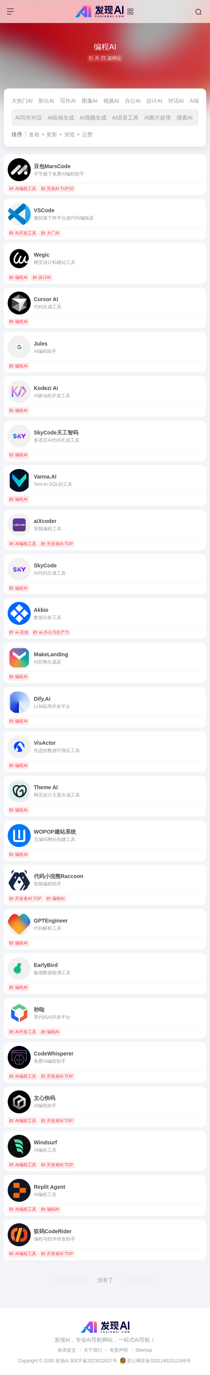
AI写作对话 (28, 118)
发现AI (62, 1361)
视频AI (111, 101)
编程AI (18, 277)
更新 (51, 134)
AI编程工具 (22, 188)
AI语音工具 (125, 118)
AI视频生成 (93, 118)
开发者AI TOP (57, 543)
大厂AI (50, 233)
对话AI (176, 101)
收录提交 (67, 1350)
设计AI (154, 101)
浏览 (69, 134)
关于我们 (93, 1350)
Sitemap (144, 1350)
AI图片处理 (157, 118)
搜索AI (184, 118)
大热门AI (22, 101)
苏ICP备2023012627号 (93, 1361)
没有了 (105, 1280)
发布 (34, 134)
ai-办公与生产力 (51, 632)
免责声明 (118, 1350)
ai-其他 (18, 632)
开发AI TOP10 (57, 188)
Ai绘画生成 (61, 118)
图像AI (90, 101)
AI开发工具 (22, 233)
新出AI (46, 101)
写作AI (68, 101)
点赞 (87, 134)
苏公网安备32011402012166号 (155, 1361)
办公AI (133, 101)
